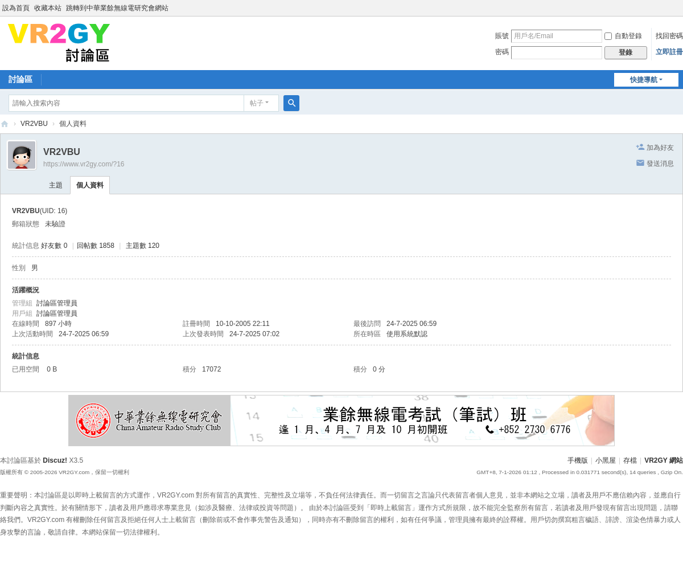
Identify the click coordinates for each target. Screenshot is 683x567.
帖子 (257, 103)
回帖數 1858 (95, 246)
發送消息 (660, 164)
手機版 (577, 460)
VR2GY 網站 (663, 460)
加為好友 (660, 148)
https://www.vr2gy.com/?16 (84, 164)
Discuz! (55, 460)
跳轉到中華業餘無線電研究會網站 (117, 8)
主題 (56, 185)
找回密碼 (669, 36)
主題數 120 (142, 246)
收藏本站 (47, 8)
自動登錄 (623, 36)
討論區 (20, 79)
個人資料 (90, 185)
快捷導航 (643, 80)
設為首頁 (16, 8)
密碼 (502, 52)
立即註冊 (669, 52)
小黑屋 (605, 460)
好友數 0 (54, 246)
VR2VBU (34, 124)
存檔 (630, 460)
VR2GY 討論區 (4, 124)
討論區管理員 (56, 303)
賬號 (502, 36)
